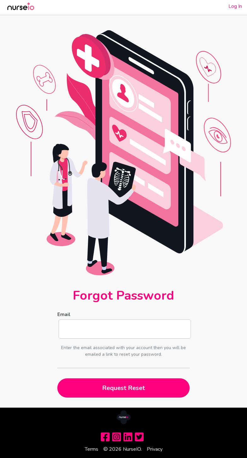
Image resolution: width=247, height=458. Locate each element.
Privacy (155, 449)
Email (64, 314)
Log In (235, 6)
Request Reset (123, 388)
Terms (91, 449)
